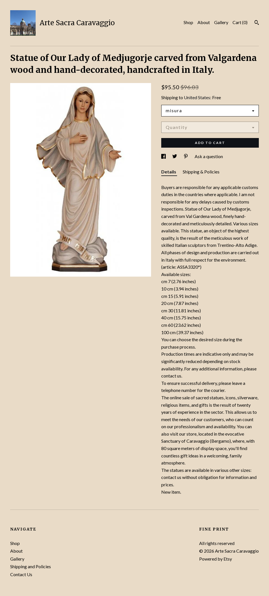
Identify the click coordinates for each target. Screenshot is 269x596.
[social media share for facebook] (164, 156)
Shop (188, 22)
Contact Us (21, 574)
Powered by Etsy (215, 558)
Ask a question (209, 156)
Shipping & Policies (201, 171)
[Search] (257, 23)
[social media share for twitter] (175, 156)
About (203, 22)
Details (169, 171)
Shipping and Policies (30, 566)
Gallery (221, 22)
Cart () (240, 22)
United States (197, 97)
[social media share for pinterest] (186, 156)
